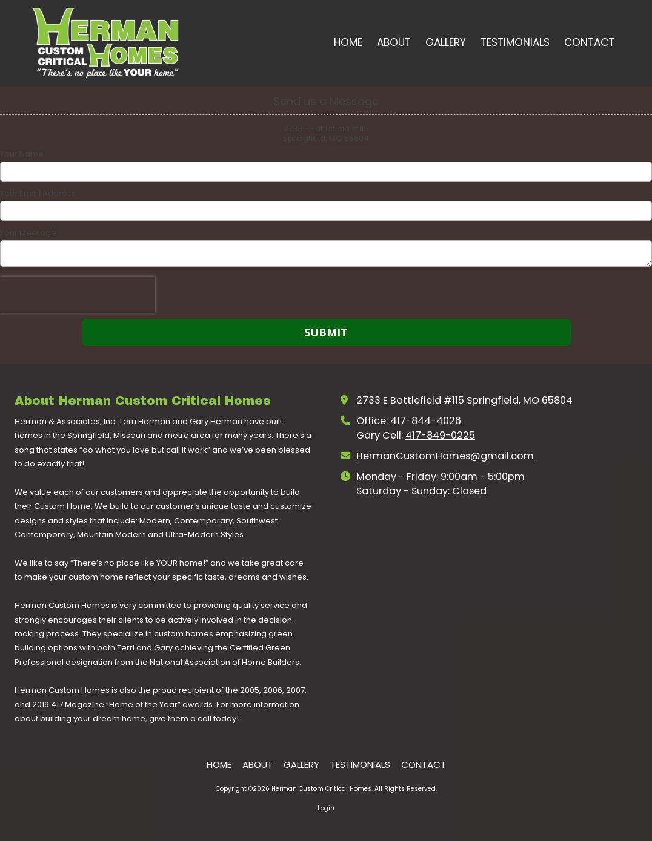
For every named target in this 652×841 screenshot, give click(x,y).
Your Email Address (38, 193)
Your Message (28, 233)
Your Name (22, 154)
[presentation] (77, 295)
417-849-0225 (440, 435)
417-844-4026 (425, 421)
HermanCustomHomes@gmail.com (445, 456)
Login (326, 808)
